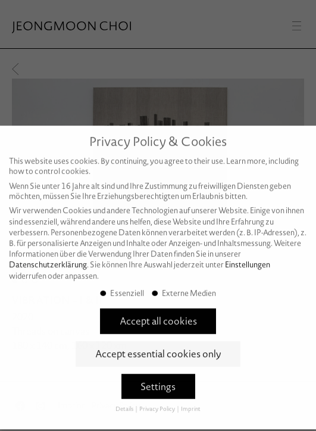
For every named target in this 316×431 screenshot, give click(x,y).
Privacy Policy (157, 403)
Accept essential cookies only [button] (158, 348)
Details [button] (124, 403)
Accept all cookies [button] (158, 315)
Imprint (191, 403)
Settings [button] (158, 381)
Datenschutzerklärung (48, 259)
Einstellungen (247, 259)
